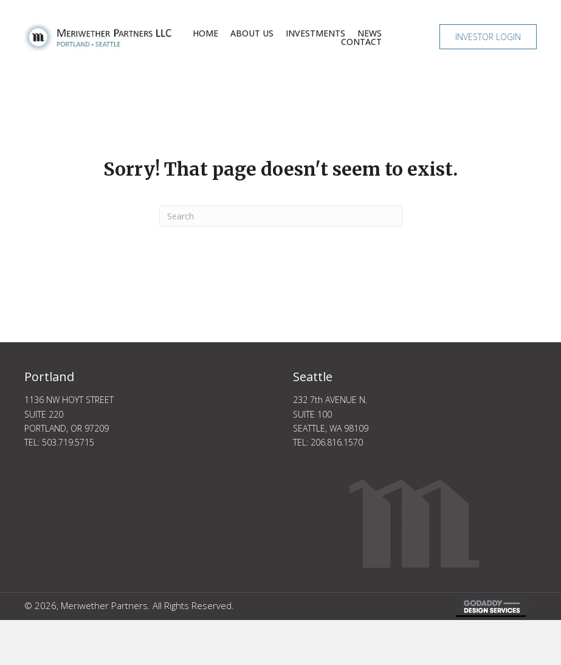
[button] (488, 36)
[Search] (280, 216)
